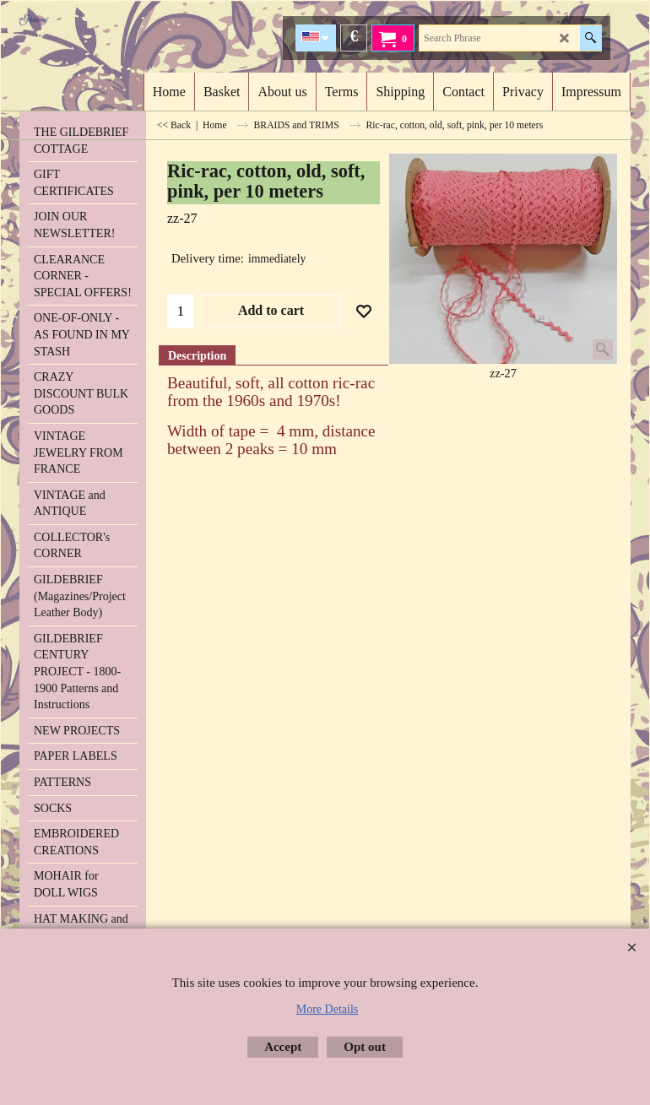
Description (197, 355)
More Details (327, 1009)
